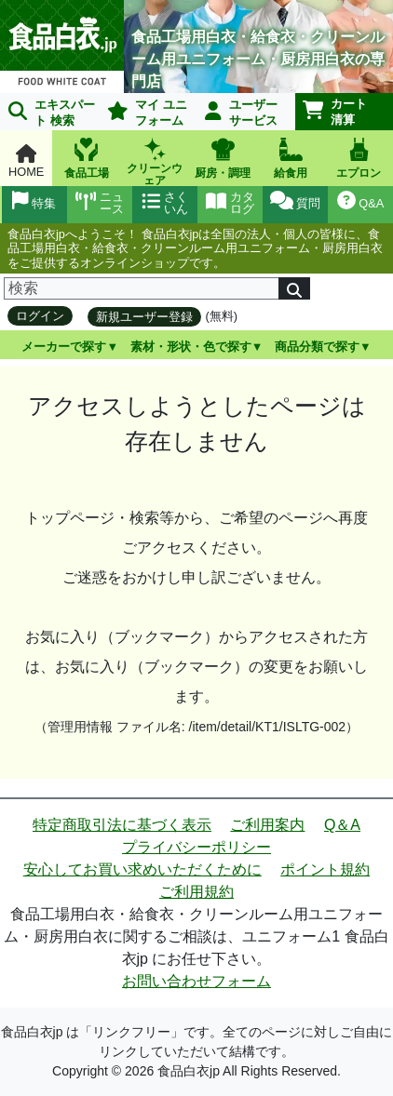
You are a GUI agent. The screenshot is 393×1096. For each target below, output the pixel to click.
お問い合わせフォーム (196, 981)
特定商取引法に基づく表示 (122, 825)
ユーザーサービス (241, 112)
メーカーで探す (63, 347)
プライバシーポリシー (196, 847)
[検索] (141, 288)
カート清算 (335, 112)
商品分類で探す (317, 347)
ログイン (40, 316)
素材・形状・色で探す (190, 347)
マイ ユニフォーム (147, 112)
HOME (26, 161)
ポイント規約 (325, 869)
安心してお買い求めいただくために (142, 869)
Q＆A (342, 825)
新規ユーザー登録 (144, 317)
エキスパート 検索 (51, 112)
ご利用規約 (196, 892)
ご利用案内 (267, 825)
